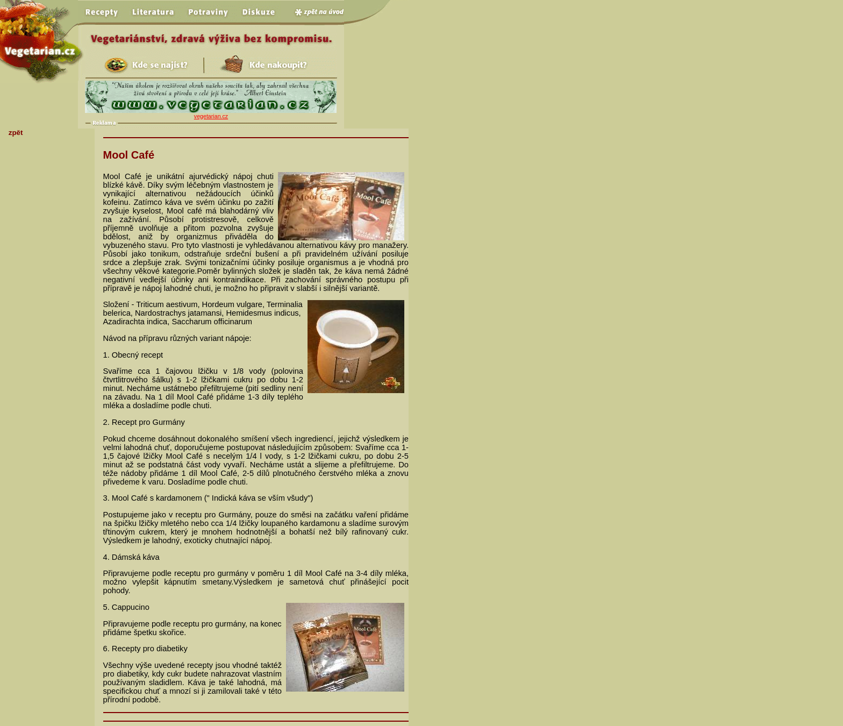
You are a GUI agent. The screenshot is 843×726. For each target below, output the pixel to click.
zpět (16, 133)
